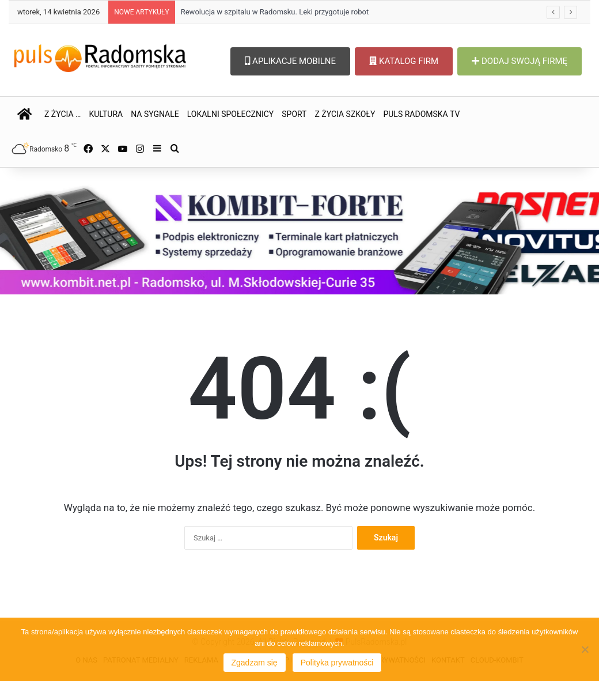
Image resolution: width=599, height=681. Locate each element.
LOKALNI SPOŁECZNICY (230, 114)
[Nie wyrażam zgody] (584, 649)
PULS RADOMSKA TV (421, 114)
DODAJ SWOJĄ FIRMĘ (519, 61)
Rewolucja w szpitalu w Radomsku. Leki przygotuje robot (275, 11)
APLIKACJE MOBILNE (290, 61)
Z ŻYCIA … (62, 114)
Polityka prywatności (337, 662)
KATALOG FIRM (403, 61)
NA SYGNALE (155, 114)
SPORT (294, 114)
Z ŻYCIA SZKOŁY (344, 114)
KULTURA (106, 114)
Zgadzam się (255, 662)
